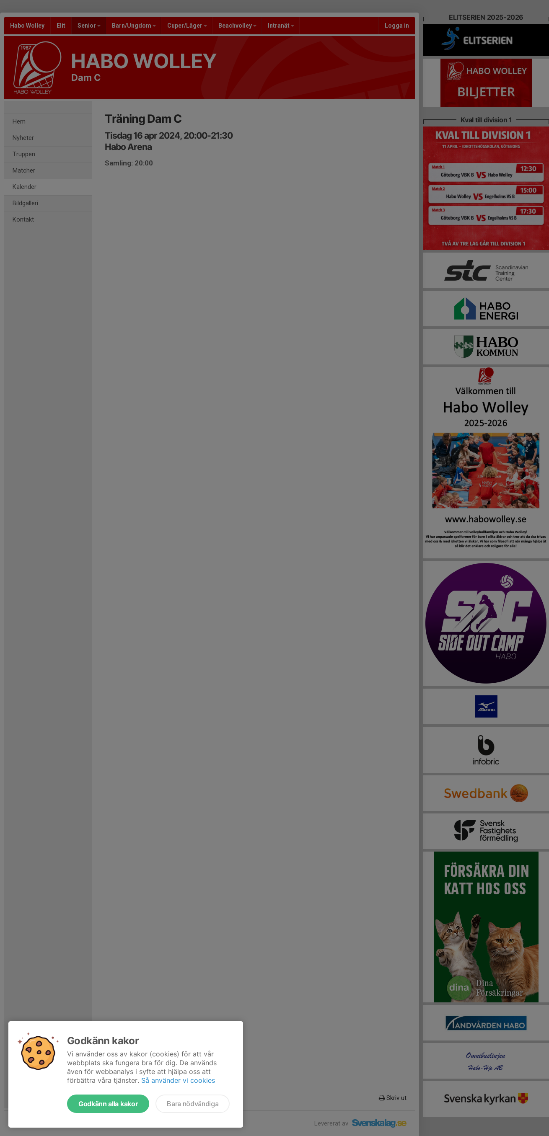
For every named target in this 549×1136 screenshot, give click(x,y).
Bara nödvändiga (192, 1104)
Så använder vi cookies (178, 1080)
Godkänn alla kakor (108, 1104)
